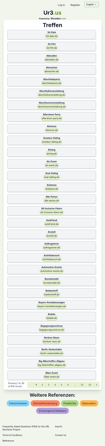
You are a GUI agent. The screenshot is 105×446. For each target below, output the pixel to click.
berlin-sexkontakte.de (52, 353)
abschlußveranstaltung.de (51, 94)
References (8, 440)
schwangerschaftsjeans (52, 410)
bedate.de (52, 318)
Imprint (58, 426)
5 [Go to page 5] (61, 384)
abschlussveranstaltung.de (51, 106)
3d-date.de (51, 36)
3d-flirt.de (52, 48)
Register (75, 4)
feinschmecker (18, 403)
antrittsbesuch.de (51, 259)
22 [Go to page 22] (82, 384)
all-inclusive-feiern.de (52, 212)
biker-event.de (51, 376)
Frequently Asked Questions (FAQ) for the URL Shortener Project (25, 428)
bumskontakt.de (52, 282)
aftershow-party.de (51, 118)
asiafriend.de (51, 224)
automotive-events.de (52, 271)
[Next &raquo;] (96, 385)
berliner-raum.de (51, 341)
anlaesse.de (52, 188)
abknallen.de (51, 59)
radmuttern (89, 403)
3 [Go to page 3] (48, 384)
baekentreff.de (51, 294)
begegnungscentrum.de (52, 329)
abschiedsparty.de (51, 83)
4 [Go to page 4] (55, 384)
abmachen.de (52, 71)
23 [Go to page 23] (90, 384)
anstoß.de (52, 235)
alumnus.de (52, 130)
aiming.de (52, 153)
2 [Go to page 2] (42, 384)
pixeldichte (69, 403)
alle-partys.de (52, 200)
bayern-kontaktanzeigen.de (52, 306)
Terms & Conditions (12, 435)
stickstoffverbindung (45, 403)
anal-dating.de (51, 177)
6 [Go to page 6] (68, 384)
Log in (61, 4)
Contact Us (60, 435)
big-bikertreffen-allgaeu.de (51, 365)
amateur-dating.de (51, 141)
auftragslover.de (52, 247)
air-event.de (52, 165)
